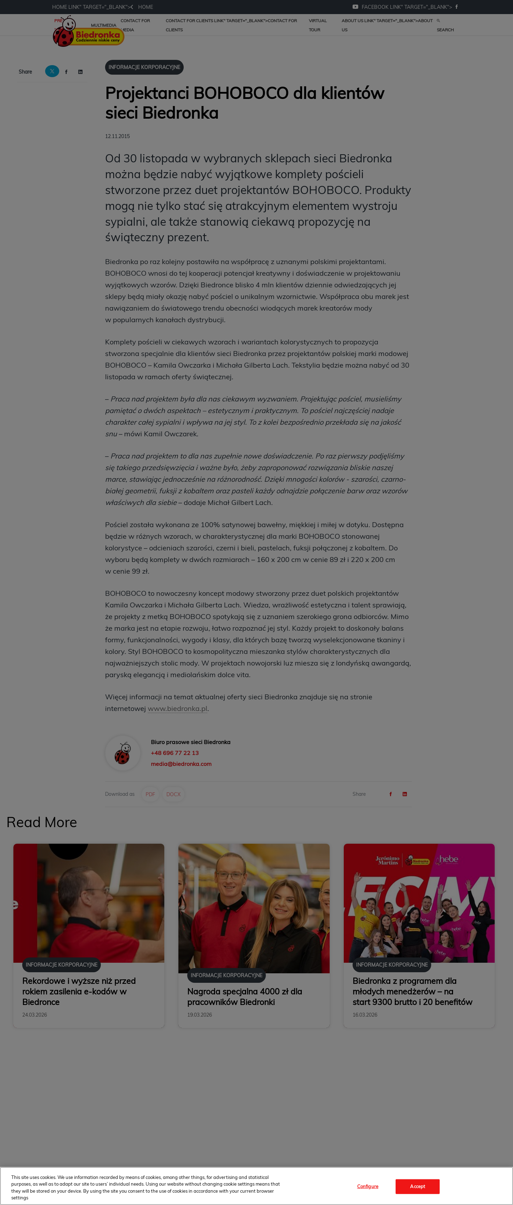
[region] (256, 1186)
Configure (367, 1186)
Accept (417, 1186)
